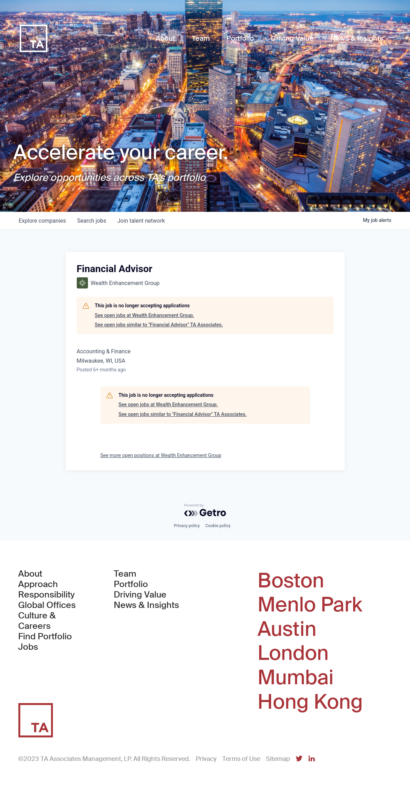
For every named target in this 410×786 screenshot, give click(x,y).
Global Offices (47, 605)
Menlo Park (310, 605)
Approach (38, 584)
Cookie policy (218, 525)
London (293, 653)
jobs (91, 220)
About (30, 574)
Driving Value (140, 595)
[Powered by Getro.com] (205, 510)
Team (125, 574)
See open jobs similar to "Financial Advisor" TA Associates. (159, 325)
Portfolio (131, 584)
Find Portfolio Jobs (53, 641)
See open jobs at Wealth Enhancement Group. (144, 315)
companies (42, 220)
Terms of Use (241, 759)
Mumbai (296, 677)
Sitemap (278, 759)
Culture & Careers (37, 620)
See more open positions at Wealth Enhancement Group (161, 455)
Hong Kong (310, 702)
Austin (287, 629)
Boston (291, 581)
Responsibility (46, 595)
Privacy (206, 759)
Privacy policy (187, 525)
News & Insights (146, 605)
